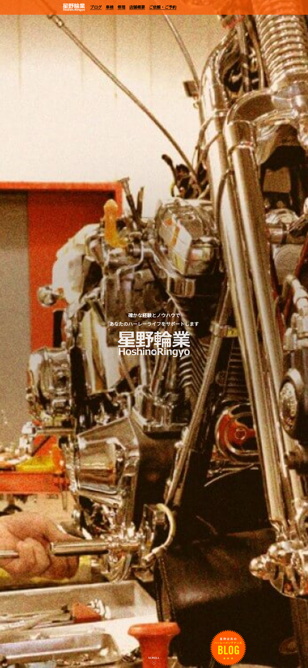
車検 (110, 7)
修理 (121, 7)
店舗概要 (137, 7)
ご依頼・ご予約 (162, 7)
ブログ (96, 7)
